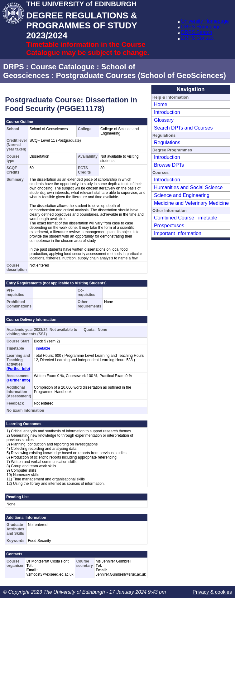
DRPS (13, 66)
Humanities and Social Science (188, 187)
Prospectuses (169, 225)
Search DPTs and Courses (183, 127)
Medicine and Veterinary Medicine (191, 203)
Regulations (167, 142)
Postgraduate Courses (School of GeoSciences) (141, 75)
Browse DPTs (169, 165)
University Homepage (205, 21)
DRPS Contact (197, 38)
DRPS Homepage (201, 26)
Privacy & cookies (212, 592)
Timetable (42, 348)
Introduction (167, 112)
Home (160, 104)
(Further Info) (18, 368)
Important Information (177, 233)
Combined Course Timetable (185, 217)
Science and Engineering (181, 195)
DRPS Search (196, 32)
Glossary (164, 120)
